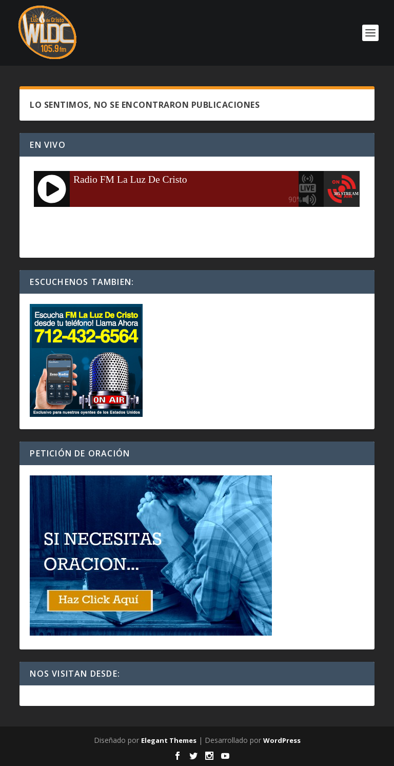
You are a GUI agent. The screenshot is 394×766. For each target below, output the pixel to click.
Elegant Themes (168, 740)
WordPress (282, 740)
